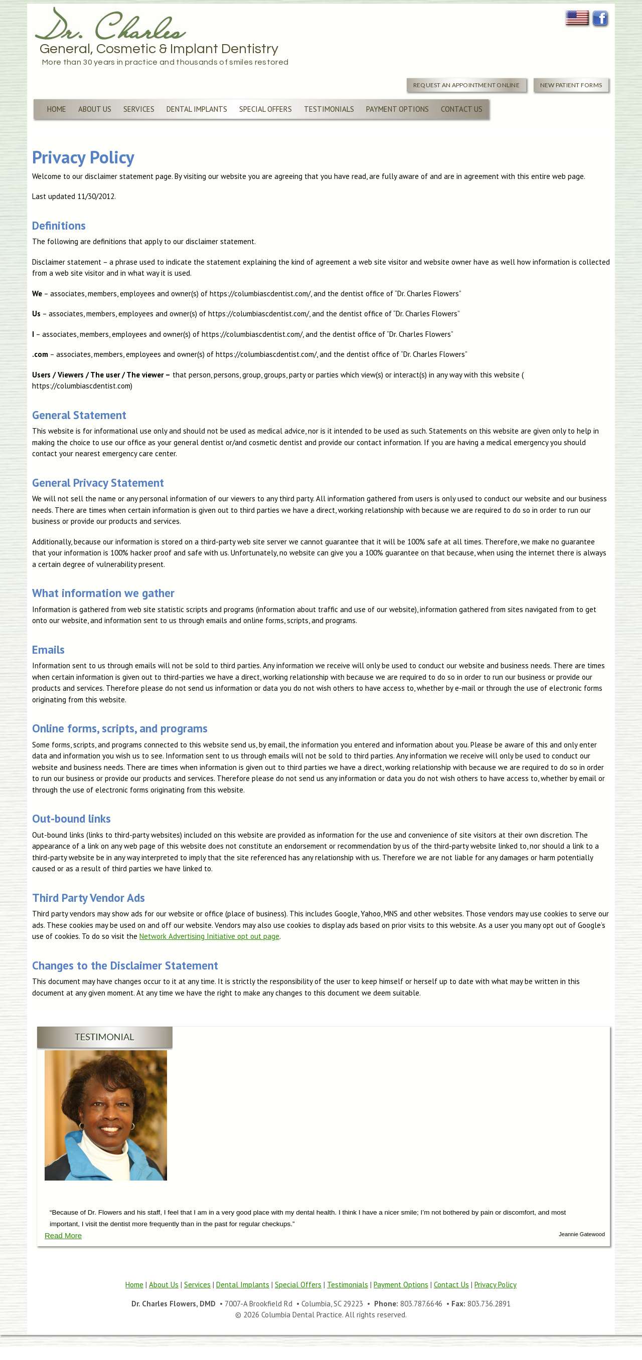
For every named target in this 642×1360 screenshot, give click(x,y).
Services (138, 109)
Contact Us (462, 109)
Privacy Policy (495, 1284)
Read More (63, 1235)
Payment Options (397, 109)
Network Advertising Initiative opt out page (209, 936)
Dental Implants (197, 109)
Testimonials (329, 109)
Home (56, 109)
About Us (94, 109)
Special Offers (265, 109)
